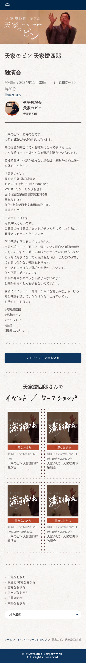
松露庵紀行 (15, 598)
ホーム (8, 639)
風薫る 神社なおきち (21, 582)
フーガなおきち (18, 592)
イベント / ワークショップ (32, 639)
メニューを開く (7, 5)
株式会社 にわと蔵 (74, 5)
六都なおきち (16, 603)
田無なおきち (13, 94)
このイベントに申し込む (43, 358)
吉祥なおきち (16, 587)
